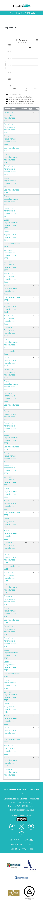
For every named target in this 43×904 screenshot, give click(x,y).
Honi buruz (14, 840)
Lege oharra (28, 840)
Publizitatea (16, 845)
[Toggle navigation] (3, 6)
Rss (31, 849)
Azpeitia (11, 27)
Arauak (28, 845)
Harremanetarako (18, 849)
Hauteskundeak (21, 13)
